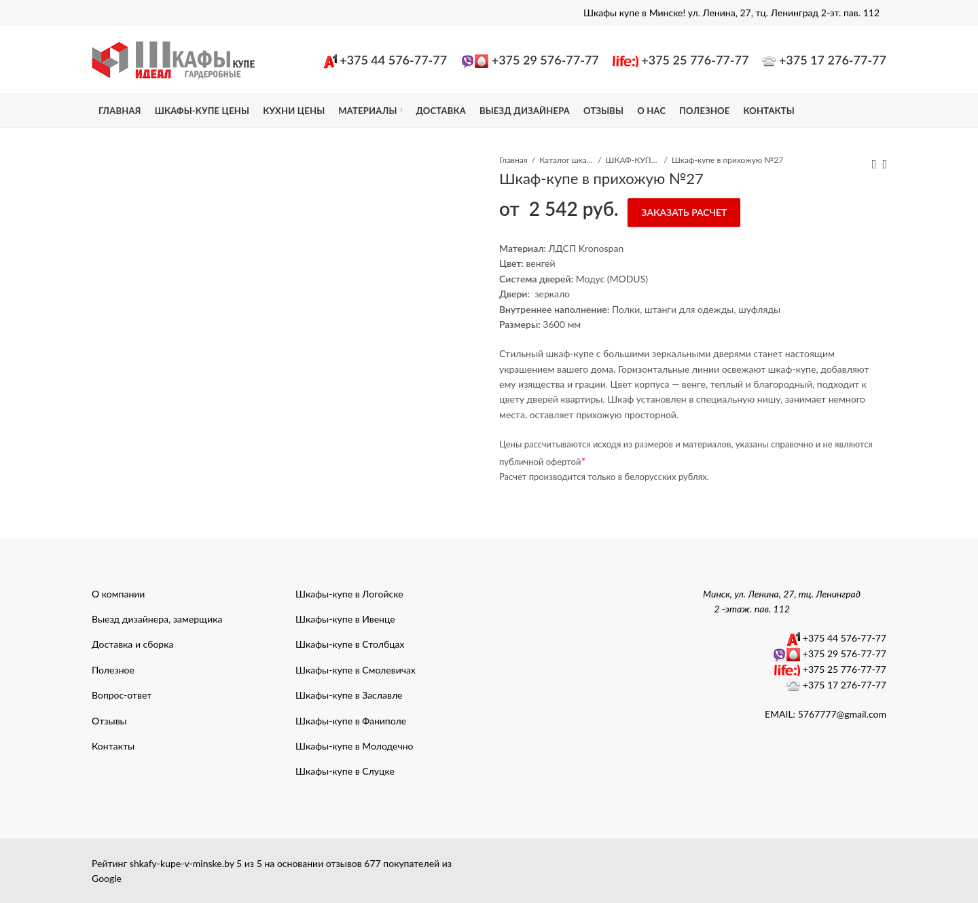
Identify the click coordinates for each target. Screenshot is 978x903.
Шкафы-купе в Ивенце (345, 619)
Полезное (113, 670)
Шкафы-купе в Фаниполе (350, 720)
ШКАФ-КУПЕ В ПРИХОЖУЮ (633, 160)
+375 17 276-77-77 (832, 59)
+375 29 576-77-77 (545, 59)
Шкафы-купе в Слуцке (345, 771)
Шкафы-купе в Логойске (349, 594)
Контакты (113, 746)
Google (107, 878)
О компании (118, 594)
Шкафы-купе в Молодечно (354, 746)
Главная (513, 160)
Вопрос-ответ (121, 695)
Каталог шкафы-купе (566, 160)
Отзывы (109, 720)
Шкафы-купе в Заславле (348, 695)
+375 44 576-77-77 (393, 59)
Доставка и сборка (132, 644)
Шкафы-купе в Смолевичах (355, 670)
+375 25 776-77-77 (694, 59)
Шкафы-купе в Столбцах (350, 644)
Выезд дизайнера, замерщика (157, 619)
